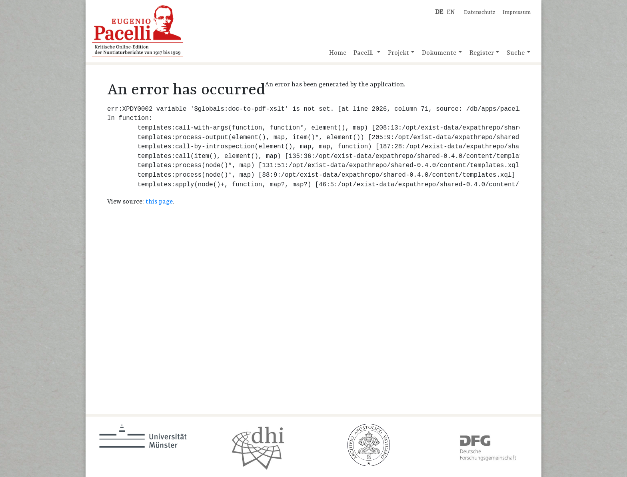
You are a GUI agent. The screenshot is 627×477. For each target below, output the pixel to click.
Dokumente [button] (439, 53)
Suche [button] (516, 53)
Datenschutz (479, 13)
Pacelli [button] (364, 53)
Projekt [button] (398, 53)
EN (451, 12)
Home (337, 53)
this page (159, 202)
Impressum (517, 13)
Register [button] (481, 53)
